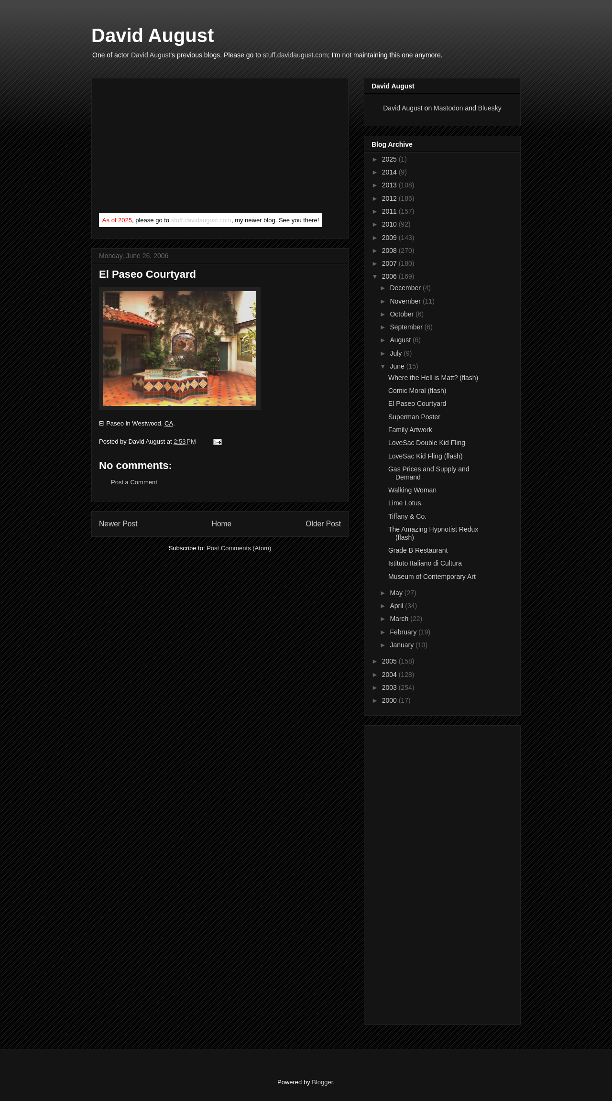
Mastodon (448, 108)
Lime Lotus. (405, 503)
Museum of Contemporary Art (432, 576)
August (401, 340)
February (404, 632)
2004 (390, 674)
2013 (390, 185)
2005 (390, 661)
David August (152, 35)
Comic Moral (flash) (417, 390)
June (398, 366)
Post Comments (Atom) (239, 548)
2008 (390, 250)
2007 (390, 263)
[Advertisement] (170, 147)
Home (222, 524)
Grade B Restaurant (418, 550)
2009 (390, 237)
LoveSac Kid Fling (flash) (425, 456)
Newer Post (118, 524)
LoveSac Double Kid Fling (426, 443)
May (397, 593)
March (400, 618)
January (402, 645)
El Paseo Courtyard (417, 403)
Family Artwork (410, 430)
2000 (390, 700)
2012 (390, 198)
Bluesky (490, 108)
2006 (390, 276)
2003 (390, 687)
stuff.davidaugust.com (295, 55)
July (397, 353)
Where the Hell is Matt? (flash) (433, 378)
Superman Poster (414, 417)
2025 (390, 159)
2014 (390, 172)
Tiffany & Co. (407, 516)
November (406, 301)
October (402, 314)
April (397, 606)
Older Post (323, 524)
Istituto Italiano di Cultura (425, 563)
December (406, 288)
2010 (390, 224)
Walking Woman (412, 490)
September (407, 327)
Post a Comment (134, 482)
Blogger (322, 1082)
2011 (390, 211)
